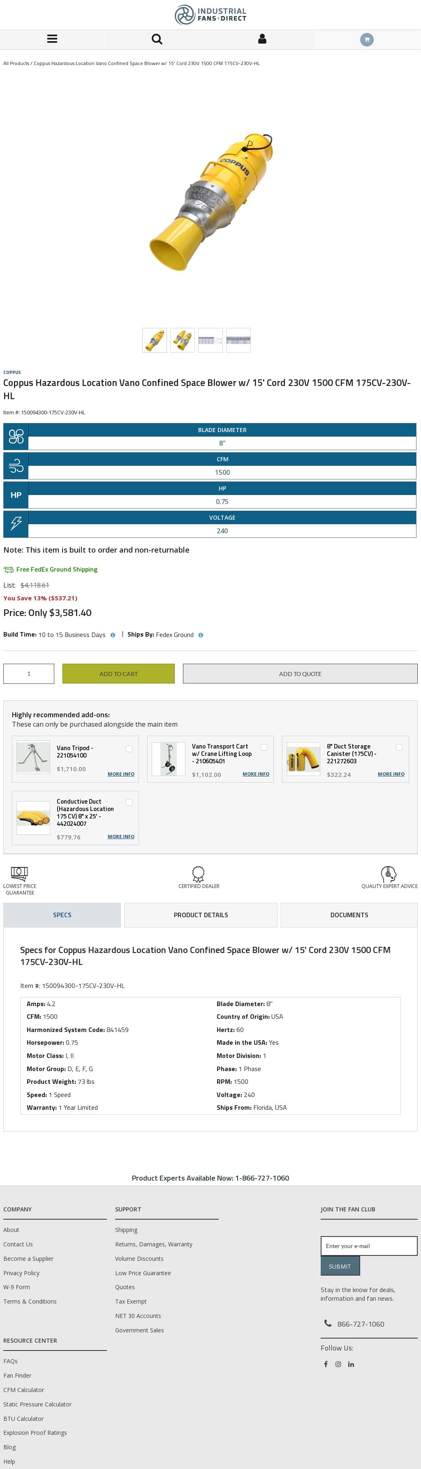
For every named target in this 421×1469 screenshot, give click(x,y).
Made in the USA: (242, 1042)
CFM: (34, 1016)
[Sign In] (262, 39)
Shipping (126, 1230)
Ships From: (234, 1107)
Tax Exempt (131, 1301)
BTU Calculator (23, 1419)
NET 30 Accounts (138, 1316)
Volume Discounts (139, 1258)
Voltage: (229, 1094)
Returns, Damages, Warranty (153, 1244)
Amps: (36, 1004)
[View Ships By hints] (200, 635)
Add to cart (118, 674)
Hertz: (226, 1029)
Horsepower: (45, 1042)
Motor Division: (239, 1055)
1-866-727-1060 (262, 1177)
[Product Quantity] (28, 674)
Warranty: (42, 1107)
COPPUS (12, 372)
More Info (121, 774)
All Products (16, 63)
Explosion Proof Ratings (35, 1432)
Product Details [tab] (201, 915)
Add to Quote (300, 674)
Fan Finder (17, 1375)
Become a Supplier (28, 1258)
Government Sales (139, 1330)
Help (9, 1461)
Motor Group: (46, 1069)
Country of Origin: (243, 1016)
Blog (9, 1447)
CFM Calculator (23, 1390)
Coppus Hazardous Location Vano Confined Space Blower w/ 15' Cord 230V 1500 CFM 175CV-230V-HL (147, 63)
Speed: (37, 1094)
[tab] (210, 1029)
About (11, 1230)
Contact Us (18, 1244)
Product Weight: (51, 1081)
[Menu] (52, 39)
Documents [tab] (349, 915)
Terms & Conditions (30, 1301)
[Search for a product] (157, 39)
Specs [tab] (62, 915)
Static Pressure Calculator (37, 1404)
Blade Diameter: (241, 1004)
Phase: (227, 1069)
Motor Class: (45, 1055)
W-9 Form (16, 1287)
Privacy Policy (21, 1273)
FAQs (10, 1361)
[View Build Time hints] (112, 635)
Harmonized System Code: (66, 1029)
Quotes (125, 1287)
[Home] (210, 15)
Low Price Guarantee (143, 1273)
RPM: (224, 1081)
